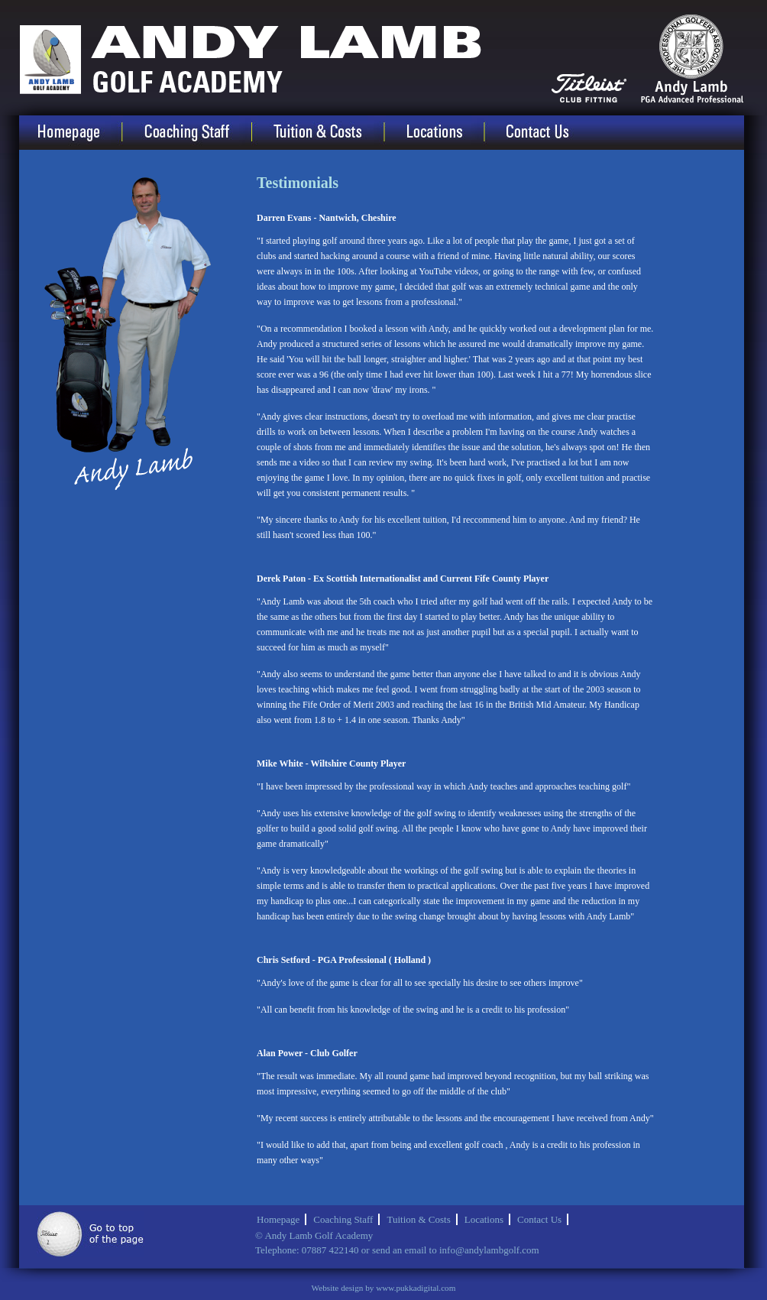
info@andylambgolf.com (489, 1250)
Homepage (82, 132)
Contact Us (548, 132)
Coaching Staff (199, 132)
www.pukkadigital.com (415, 1287)
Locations (446, 132)
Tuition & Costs (330, 132)
